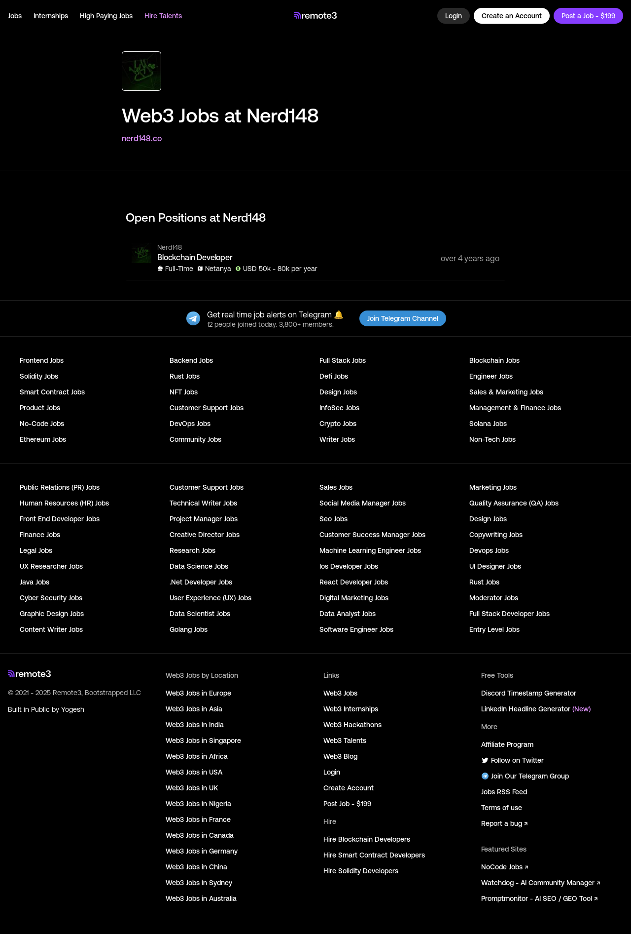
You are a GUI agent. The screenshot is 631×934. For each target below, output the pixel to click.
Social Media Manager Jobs (362, 503)
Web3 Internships (350, 709)
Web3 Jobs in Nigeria (198, 804)
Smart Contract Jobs (52, 392)
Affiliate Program (507, 744)
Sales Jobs (335, 487)
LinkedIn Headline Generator (536, 709)
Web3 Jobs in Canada (200, 835)
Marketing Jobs (493, 487)
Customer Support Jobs (207, 408)
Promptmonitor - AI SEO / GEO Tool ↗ (539, 898)
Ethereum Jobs (43, 439)
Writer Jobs (337, 439)
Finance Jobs (40, 535)
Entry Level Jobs (494, 629)
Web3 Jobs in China (196, 867)
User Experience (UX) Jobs (210, 598)
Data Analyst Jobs (347, 614)
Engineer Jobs (491, 376)
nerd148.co (142, 138)
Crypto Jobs (337, 424)
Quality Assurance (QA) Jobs (514, 503)
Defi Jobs (333, 376)
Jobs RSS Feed (504, 792)
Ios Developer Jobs (348, 566)
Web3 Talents (344, 740)
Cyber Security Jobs (51, 598)
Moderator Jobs (493, 598)
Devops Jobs (489, 550)
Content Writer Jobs (51, 629)
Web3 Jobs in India (195, 725)
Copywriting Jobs (496, 535)
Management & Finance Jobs (515, 408)
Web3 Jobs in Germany (202, 851)
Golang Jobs (189, 629)
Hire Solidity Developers (360, 871)
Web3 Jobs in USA (194, 772)
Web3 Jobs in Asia (194, 709)
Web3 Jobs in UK (192, 788)
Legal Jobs (36, 550)
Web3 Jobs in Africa (197, 756)
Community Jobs (195, 439)
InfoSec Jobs (339, 408)
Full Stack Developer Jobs (509, 614)
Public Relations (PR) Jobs (60, 487)
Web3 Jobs (340, 693)
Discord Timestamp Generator (528, 693)
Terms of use (501, 808)
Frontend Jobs (42, 360)
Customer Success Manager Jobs (372, 535)
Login (453, 16)
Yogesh (72, 709)
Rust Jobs (185, 376)
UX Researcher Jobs (51, 566)
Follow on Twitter (512, 760)
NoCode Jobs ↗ (504, 867)
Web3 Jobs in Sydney (199, 883)
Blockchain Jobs (494, 360)
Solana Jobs (488, 424)
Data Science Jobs (199, 566)
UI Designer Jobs (495, 566)
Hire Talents (163, 16)
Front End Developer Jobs (60, 519)
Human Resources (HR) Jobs (64, 503)
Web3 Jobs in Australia (201, 898)
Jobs (15, 16)
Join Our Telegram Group (525, 776)
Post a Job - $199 (588, 16)
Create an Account (512, 16)
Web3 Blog (340, 756)
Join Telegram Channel (402, 318)
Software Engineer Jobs (356, 629)
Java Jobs (34, 582)
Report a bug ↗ (504, 823)
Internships (51, 16)
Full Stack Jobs (342, 360)
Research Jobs (192, 550)
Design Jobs (338, 392)
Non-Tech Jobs (492, 439)
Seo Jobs (333, 519)
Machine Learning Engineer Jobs (370, 550)
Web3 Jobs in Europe (198, 693)
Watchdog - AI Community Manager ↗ (540, 883)
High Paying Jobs (106, 16)
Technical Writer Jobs (203, 503)
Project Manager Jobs (204, 519)
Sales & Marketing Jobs (506, 392)
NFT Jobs (184, 392)
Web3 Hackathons (352, 725)
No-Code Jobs (42, 424)
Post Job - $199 (347, 804)
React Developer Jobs (353, 582)
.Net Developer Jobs (201, 582)
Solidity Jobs (39, 376)
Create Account (348, 788)
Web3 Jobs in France (198, 819)
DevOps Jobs (190, 424)
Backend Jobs (191, 360)
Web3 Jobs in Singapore (203, 740)
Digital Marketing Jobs (353, 598)
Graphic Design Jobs (52, 614)
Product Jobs (40, 408)
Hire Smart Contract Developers (374, 855)
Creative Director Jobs (205, 535)
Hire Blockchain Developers (366, 839)
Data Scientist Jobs (200, 614)
